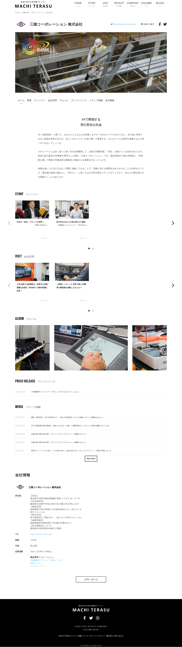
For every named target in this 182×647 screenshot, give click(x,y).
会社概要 (109, 100)
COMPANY (104, 626)
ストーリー (39, 100)
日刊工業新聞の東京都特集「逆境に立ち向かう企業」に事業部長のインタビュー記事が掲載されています (70, 425)
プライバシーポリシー (97, 636)
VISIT (83, 626)
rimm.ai (50, 557)
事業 (29, 100)
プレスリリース (79, 100)
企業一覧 (25, 12)
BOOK (96, 629)
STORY (74, 626)
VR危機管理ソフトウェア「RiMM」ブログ (48, 559)
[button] (83, 368)
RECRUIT (92, 626)
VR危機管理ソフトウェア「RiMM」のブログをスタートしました (55, 392)
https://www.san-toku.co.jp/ (124, 24)
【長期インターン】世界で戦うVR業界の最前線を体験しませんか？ (71, 292)
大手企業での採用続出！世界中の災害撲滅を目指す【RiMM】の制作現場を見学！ (31, 292)
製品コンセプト (37, 562)
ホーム (21, 100)
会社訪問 (52, 100)
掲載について (78, 636)
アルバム (63, 100)
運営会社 (115, 636)
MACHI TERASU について (58, 636)
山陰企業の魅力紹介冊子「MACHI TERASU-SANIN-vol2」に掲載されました (58, 442)
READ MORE (91, 459)
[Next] (172, 223)
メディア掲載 (96, 100)
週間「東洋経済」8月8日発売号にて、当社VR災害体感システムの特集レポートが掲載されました (67, 417)
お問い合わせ (91, 578)
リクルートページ (38, 565)
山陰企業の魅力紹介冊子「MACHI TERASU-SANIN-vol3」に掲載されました (58, 434)
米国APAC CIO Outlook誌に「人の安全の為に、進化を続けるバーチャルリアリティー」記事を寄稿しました (71, 450)
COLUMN (85, 629)
